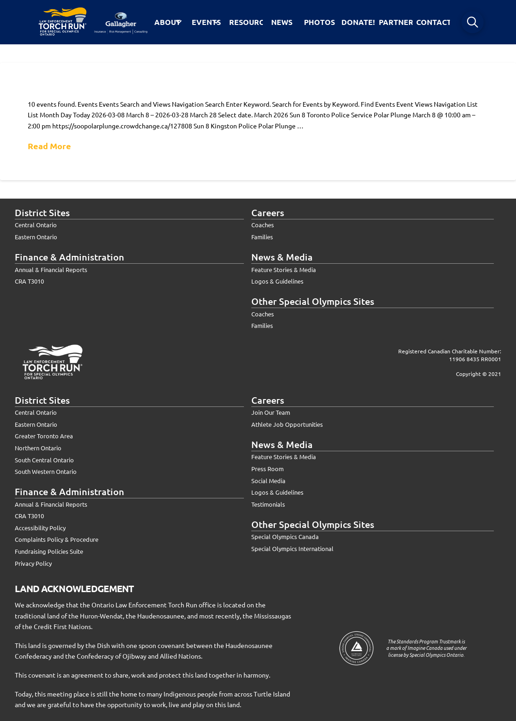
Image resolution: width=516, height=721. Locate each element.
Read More (49, 145)
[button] (472, 22)
